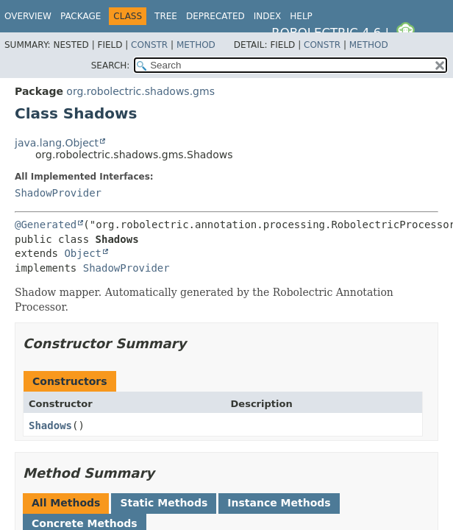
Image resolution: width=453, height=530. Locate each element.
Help (301, 16)
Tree (165, 16)
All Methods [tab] (66, 503)
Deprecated (215, 16)
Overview (27, 16)
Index (268, 16)
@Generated (45, 224)
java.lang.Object (57, 143)
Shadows (50, 425)
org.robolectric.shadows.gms (140, 91)
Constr (149, 45)
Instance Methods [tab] (278, 503)
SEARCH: (110, 65)
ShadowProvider (58, 193)
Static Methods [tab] (163, 503)
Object (82, 253)
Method (195, 45)
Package (80, 16)
